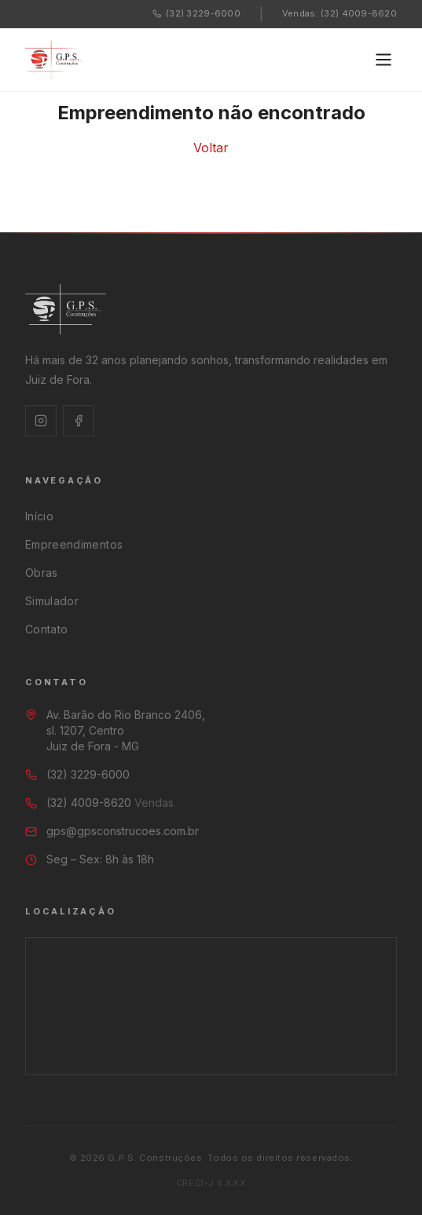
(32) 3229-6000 (196, 13)
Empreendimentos (74, 544)
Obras (41, 572)
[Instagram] (41, 420)
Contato (46, 629)
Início (39, 516)
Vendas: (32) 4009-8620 (339, 13)
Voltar (211, 147)
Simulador (52, 601)
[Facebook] (78, 420)
